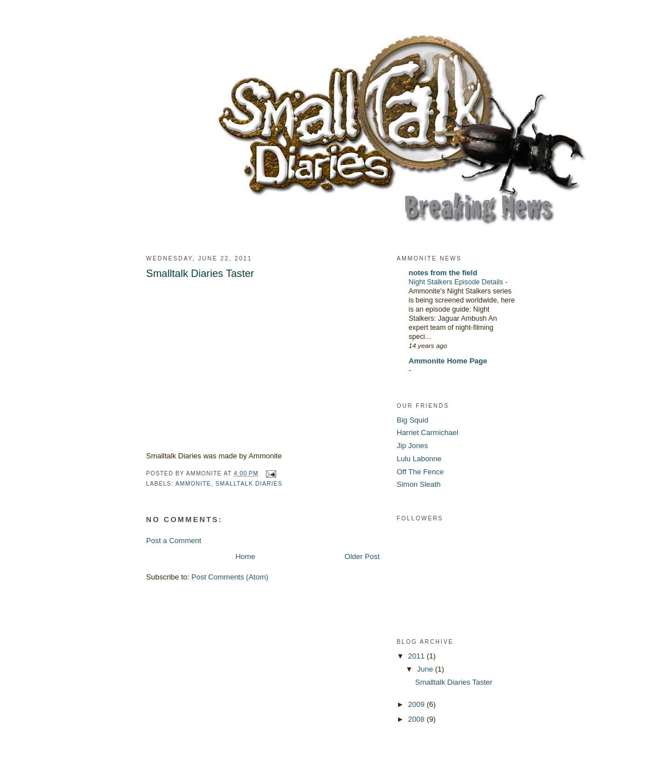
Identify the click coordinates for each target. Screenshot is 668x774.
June (426, 669)
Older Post (362, 556)
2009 (417, 704)
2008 (417, 719)
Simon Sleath (419, 484)
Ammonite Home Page (448, 361)
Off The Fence (420, 471)
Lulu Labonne (419, 458)
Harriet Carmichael (427, 432)
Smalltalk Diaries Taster (454, 682)
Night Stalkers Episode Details (457, 282)
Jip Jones (412, 445)
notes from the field (443, 272)
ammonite (193, 484)
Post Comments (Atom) (229, 577)
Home (245, 556)
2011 (417, 656)
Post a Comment (174, 540)
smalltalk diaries (248, 484)
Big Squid (413, 420)
